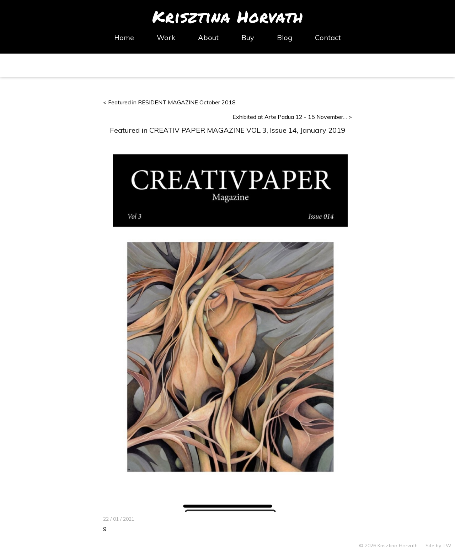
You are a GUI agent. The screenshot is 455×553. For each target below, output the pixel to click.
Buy (247, 37)
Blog (284, 37)
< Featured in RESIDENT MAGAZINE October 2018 (169, 102)
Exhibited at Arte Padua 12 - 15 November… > (292, 116)
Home (124, 37)
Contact (328, 37)
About (208, 37)
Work (166, 37)
